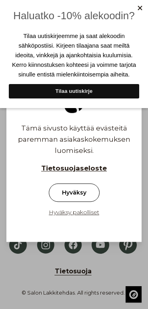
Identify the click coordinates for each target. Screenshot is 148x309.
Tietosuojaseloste (74, 169)
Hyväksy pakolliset (74, 212)
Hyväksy (74, 193)
